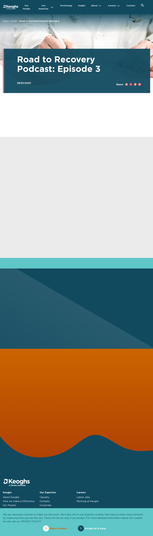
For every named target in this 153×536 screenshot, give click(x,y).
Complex (45, 501)
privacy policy (31, 521)
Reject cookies (58, 528)
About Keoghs (11, 497)
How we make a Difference (19, 501)
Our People (9, 505)
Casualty (44, 497)
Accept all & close (95, 528)
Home (6, 21)
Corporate (45, 505)
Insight (14, 21)
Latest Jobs (83, 497)
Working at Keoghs (88, 501)
